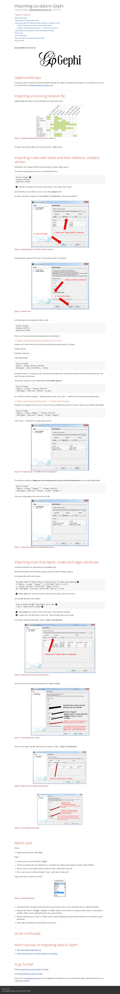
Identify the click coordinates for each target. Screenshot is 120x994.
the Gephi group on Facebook (29, 969)
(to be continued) (21, 35)
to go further (19, 40)
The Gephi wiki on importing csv (29, 950)
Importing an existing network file (27, 20)
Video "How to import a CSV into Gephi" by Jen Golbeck (37, 953)
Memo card (19, 33)
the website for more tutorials (31, 974)
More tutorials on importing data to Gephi (29, 38)
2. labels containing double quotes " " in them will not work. (37, 28)
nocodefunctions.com (32, 978)
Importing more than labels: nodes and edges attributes (34, 30)
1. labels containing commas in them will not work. (34, 25)
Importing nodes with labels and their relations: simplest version (37, 23)
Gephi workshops (21, 18)
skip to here (63, 167)
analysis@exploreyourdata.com (40, 10)
